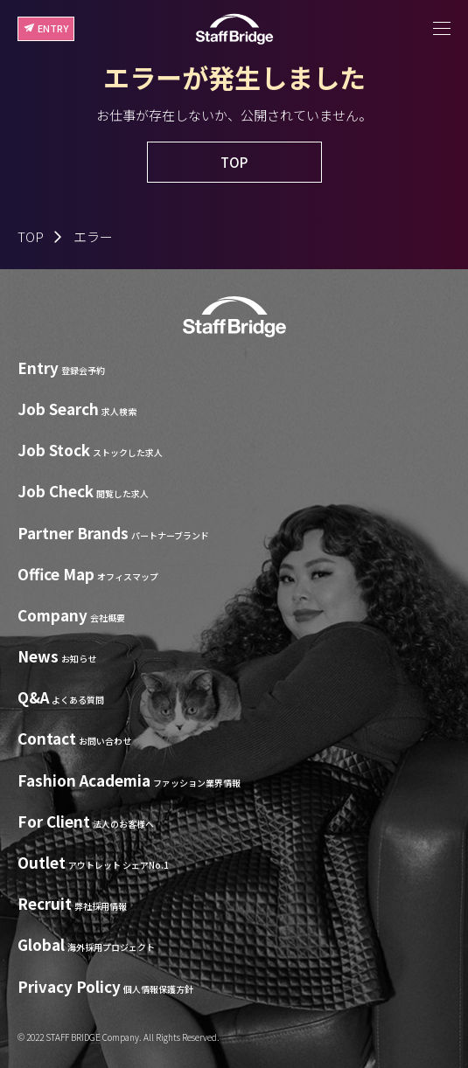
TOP (30, 236)
